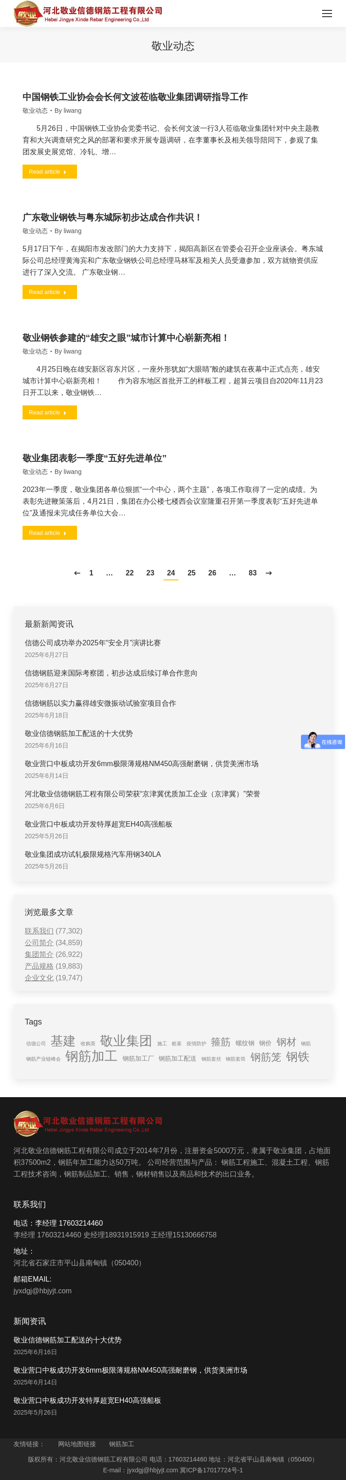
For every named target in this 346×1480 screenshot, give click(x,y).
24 (171, 573)
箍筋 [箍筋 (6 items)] (221, 1042)
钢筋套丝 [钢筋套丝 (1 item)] (211, 1059)
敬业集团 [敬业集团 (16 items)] (126, 1041)
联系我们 (39, 931)
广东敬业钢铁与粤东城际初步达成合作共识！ (113, 217)
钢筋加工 (121, 1444)
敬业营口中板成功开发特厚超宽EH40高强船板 (99, 824)
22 (130, 573)
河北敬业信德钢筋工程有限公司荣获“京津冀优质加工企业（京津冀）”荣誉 (142, 794)
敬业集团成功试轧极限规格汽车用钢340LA (93, 854)
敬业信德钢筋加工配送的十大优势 (79, 733)
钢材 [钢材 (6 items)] (286, 1042)
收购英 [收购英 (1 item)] (88, 1043)
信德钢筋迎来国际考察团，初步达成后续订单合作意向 (111, 673)
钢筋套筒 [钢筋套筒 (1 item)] (236, 1059)
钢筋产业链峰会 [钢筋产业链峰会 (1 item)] (43, 1059)
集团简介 (39, 954)
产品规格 (39, 966)
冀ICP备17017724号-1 (211, 1470)
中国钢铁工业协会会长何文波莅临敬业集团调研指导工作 (135, 97)
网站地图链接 (77, 1444)
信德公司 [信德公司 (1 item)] (36, 1043)
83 (253, 573)
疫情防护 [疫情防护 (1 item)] (196, 1043)
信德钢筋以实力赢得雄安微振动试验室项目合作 (100, 703)
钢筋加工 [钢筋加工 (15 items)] (91, 1056)
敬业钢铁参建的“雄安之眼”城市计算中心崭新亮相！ (126, 338)
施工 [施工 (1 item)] (162, 1043)
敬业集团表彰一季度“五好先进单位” (95, 458)
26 (212, 573)
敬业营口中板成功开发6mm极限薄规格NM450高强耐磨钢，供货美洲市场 (142, 764)
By (68, 110)
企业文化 (39, 978)
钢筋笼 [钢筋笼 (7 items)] (266, 1057)
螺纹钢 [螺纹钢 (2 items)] (245, 1043)
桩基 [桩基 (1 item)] (177, 1043)
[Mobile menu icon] (327, 13)
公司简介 (39, 943)
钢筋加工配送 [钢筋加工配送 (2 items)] (177, 1058)
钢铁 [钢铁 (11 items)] (298, 1056)
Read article (48, 171)
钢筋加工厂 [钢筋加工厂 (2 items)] (138, 1058)
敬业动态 (35, 110)
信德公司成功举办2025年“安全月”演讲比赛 (93, 643)
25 (191, 573)
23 (150, 573)
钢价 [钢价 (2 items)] (265, 1043)
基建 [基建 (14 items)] (63, 1041)
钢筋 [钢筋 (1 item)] (306, 1043)
